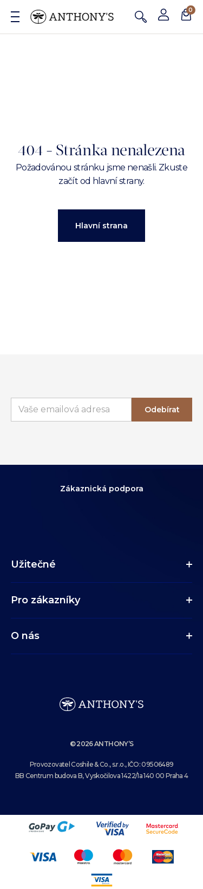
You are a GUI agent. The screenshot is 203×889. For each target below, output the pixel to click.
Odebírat (162, 410)
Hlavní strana (101, 225)
